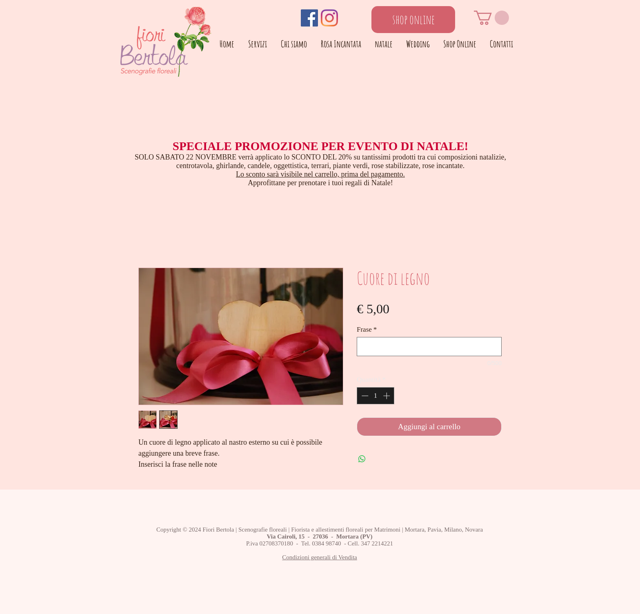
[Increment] (387, 396)
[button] (491, 18)
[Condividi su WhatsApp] (362, 459)
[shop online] (413, 19)
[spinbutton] (375, 396)
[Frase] (429, 346)
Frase (367, 329)
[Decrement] (364, 396)
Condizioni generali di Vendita (319, 557)
